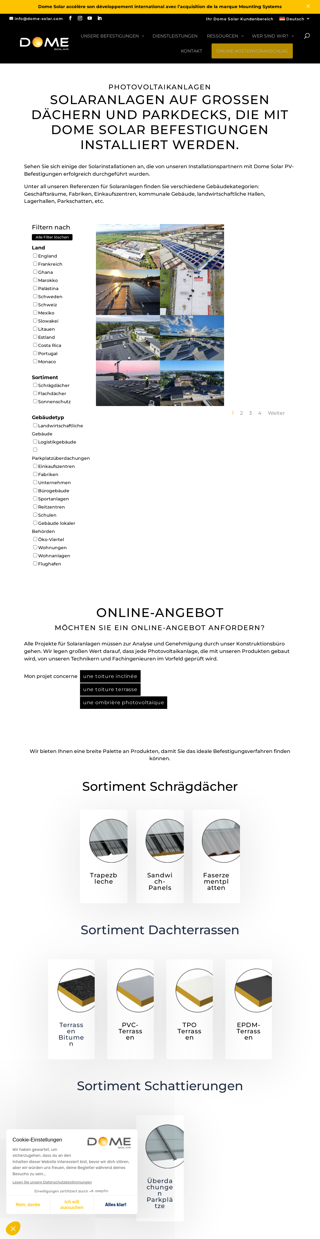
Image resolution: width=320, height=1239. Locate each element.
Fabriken (45, 474)
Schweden (47, 296)
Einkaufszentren (54, 466)
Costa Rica (47, 345)
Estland (44, 337)
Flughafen (47, 564)
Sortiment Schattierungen (160, 1085)
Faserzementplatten (216, 881)
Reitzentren (49, 507)
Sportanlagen (51, 499)
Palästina (45, 288)
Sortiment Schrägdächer (160, 786)
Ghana (43, 272)
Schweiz (45, 305)
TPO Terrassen (190, 1031)
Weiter (276, 413)
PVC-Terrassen (130, 1031)
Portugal (45, 353)
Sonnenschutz (52, 401)
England (45, 256)
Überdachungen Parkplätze (160, 1193)
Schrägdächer (51, 385)
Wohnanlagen (51, 556)
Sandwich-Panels (160, 881)
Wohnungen (50, 547)
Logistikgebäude (54, 442)
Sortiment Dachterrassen (160, 929)
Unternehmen (52, 482)
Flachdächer (49, 393)
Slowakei (45, 321)
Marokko (45, 280)
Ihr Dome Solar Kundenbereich (239, 19)
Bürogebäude (51, 491)
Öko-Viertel (48, 539)
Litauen (44, 329)
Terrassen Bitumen (71, 1034)
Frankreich (47, 264)
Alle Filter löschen (52, 237)
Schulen (45, 515)
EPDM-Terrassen (249, 1031)
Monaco (44, 361)
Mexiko (43, 313)
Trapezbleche (104, 878)
